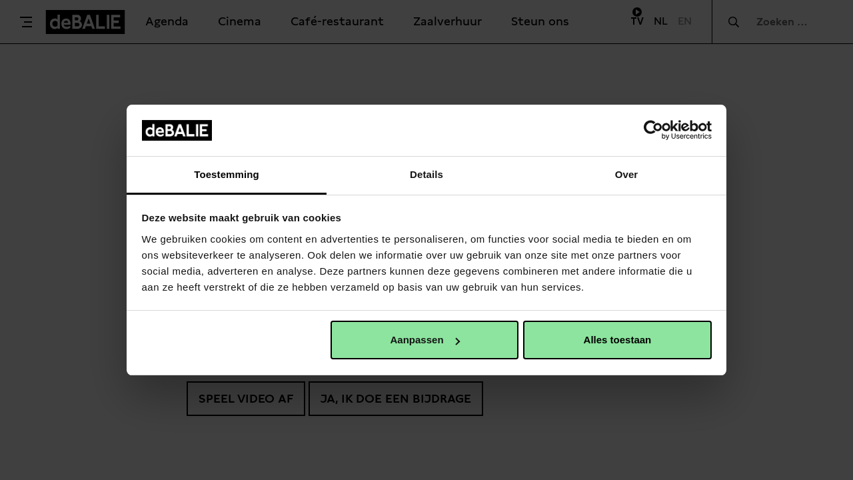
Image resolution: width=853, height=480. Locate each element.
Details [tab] (426, 174)
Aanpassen (425, 339)
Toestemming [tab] (226, 174)
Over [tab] (626, 174)
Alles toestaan (618, 339)
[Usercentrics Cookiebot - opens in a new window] (653, 130)
